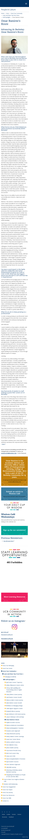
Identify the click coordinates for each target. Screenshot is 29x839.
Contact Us (6, 801)
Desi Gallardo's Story (11, 745)
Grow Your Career (7, 668)
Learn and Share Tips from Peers (11, 15)
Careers (14, 814)
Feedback (11, 817)
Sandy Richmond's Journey (13, 733)
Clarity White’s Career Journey (14, 694)
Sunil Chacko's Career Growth (14, 697)
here (4, 444)
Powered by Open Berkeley (7, 826)
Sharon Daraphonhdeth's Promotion (15, 759)
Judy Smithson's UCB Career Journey (15, 714)
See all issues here (8, 541)
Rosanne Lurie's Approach (13, 731)
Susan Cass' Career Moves (13, 739)
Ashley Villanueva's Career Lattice (15, 685)
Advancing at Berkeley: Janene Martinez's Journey (14, 771)
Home (2, 13)
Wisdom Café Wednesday (11, 784)
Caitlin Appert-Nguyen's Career (14, 708)
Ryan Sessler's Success (12, 761)
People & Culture (8, 9)
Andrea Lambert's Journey (13, 742)
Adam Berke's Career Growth (14, 703)
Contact (19, 814)
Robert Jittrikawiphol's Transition (15, 728)
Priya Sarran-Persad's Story (13, 750)
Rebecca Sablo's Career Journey (14, 700)
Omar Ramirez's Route (12, 719)
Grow (7, 13)
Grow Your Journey (8, 792)
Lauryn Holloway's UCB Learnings (15, 717)
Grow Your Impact (7, 789)
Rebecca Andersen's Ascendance (15, 725)
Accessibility (4, 828)
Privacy (3, 832)
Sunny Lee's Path (10, 756)
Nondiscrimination (5, 830)
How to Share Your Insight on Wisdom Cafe (14, 780)
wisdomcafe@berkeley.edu (9, 453)
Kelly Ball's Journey (11, 767)
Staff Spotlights (6, 17)
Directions (4, 817)
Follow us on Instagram (13, 620)
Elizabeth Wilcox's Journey (13, 711)
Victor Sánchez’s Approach (13, 764)
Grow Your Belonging (8, 665)
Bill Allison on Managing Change (14, 705)
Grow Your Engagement (9, 787)
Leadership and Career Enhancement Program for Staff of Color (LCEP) (12, 272)
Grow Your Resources (8, 795)
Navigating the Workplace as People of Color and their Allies (15, 775)
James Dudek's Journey (12, 747)
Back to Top (25, 837)
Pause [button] (24, 644)
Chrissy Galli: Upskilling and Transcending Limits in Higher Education (14, 689)
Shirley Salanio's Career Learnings (15, 736)
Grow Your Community (16, 13)
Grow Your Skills (7, 798)
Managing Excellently (10, 676)
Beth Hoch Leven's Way (12, 753)
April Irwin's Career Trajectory (14, 682)
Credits (8, 814)
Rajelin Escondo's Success (13, 722)
